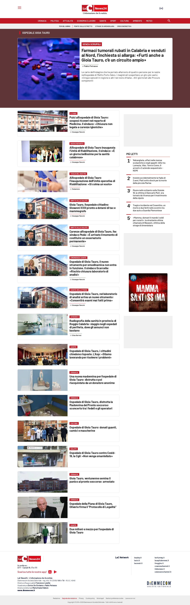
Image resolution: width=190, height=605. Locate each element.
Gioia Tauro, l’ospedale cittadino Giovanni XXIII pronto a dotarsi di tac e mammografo (92, 208)
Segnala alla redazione (69, 598)
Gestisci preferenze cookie (114, 598)
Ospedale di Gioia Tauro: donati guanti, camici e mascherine (93, 429)
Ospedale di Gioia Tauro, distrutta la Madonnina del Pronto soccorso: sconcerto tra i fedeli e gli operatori (91, 405)
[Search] (169, 20)
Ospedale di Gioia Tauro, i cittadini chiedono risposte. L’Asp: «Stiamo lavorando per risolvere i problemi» (90, 354)
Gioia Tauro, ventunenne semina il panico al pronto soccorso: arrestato (91, 480)
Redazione (56, 598)
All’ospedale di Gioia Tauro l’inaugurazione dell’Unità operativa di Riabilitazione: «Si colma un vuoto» (92, 181)
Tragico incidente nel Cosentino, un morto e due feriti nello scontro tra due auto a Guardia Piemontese (149, 208)
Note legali (100, 598)
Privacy (81, 598)
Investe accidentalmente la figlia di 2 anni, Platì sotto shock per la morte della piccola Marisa (150, 180)
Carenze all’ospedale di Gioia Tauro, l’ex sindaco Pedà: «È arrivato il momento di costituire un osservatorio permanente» (93, 236)
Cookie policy (90, 598)
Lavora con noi (130, 598)
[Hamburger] (18, 7)
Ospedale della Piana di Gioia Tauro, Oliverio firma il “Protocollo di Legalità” (92, 505)
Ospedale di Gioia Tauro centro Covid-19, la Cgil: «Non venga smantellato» (92, 454)
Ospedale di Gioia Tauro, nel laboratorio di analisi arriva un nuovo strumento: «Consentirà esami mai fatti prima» (93, 297)
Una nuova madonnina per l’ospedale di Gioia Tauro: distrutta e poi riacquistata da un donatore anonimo (93, 379)
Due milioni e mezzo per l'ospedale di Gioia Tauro (91, 530)
